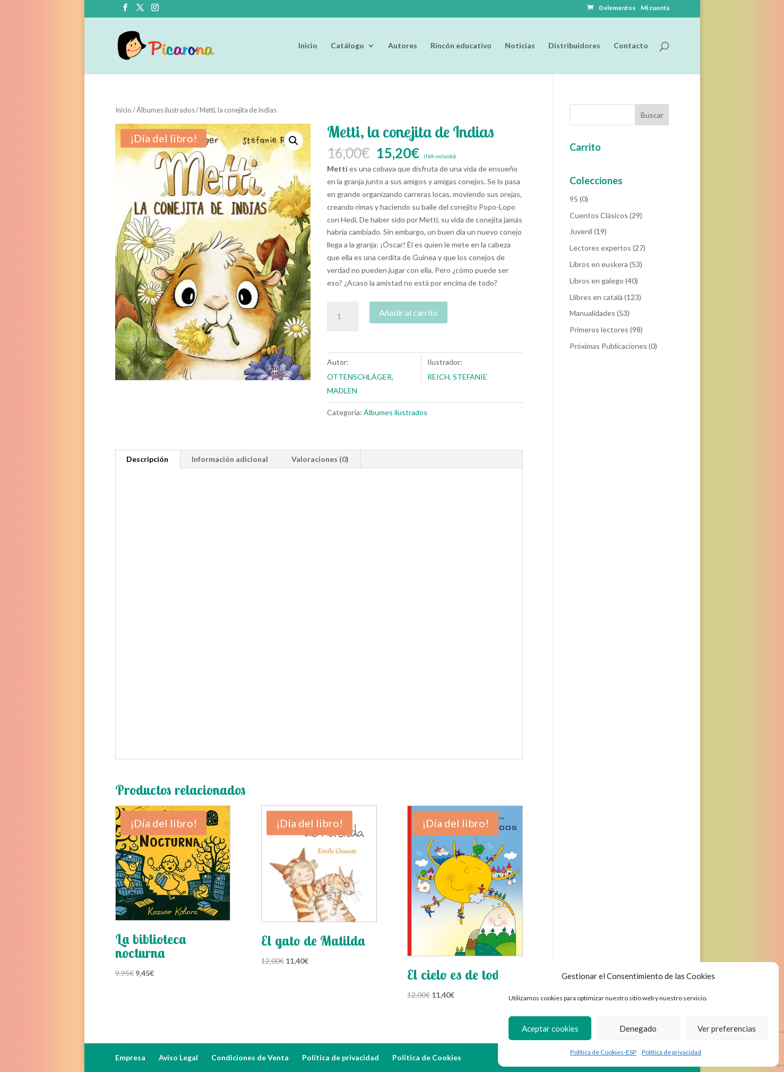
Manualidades (592, 313)
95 (574, 198)
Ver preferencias (726, 1028)
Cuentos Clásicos (599, 215)
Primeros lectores (599, 329)
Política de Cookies (426, 1057)
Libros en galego (597, 280)
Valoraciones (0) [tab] (320, 459)
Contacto (631, 46)
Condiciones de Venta (250, 1057)
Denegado (638, 1028)
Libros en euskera (599, 264)
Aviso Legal (178, 1057)
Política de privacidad (671, 1052)
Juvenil (581, 231)
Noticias (520, 46)
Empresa (130, 1057)
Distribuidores (574, 46)
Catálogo (347, 46)
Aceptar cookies (550, 1028)
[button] (293, 140)
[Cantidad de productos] (343, 316)
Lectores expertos (600, 247)
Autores (402, 46)
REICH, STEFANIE (457, 376)
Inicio (307, 46)
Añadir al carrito (408, 312)
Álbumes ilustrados (165, 110)
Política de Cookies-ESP (603, 1052)
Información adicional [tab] (230, 459)
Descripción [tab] (147, 459)
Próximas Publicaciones (608, 345)
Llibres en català (596, 297)
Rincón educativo (461, 46)
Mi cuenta (655, 8)
